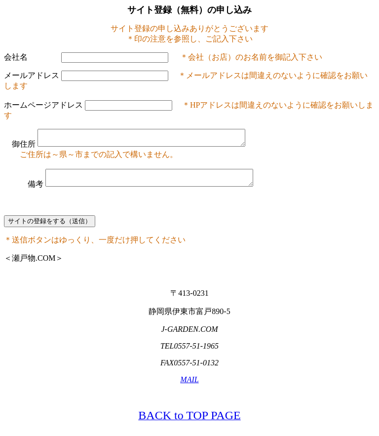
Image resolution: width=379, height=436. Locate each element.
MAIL (189, 385)
